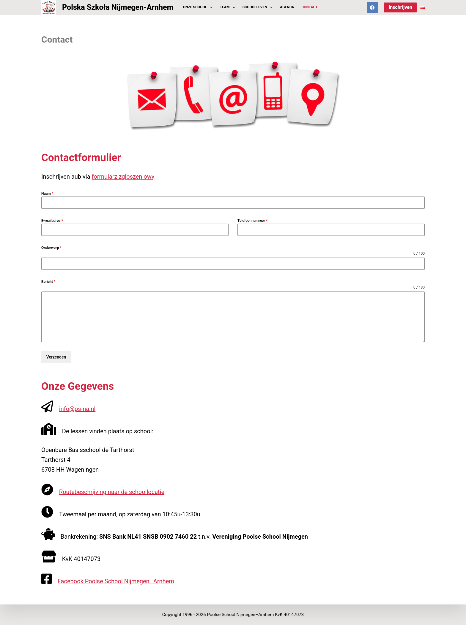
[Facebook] (372, 7)
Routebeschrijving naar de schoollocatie (111, 491)
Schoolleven (259, 7)
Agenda (287, 7)
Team (228, 7)
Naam (47, 193)
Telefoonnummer (252, 221)
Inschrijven (400, 7)
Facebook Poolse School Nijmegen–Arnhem (116, 581)
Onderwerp (51, 248)
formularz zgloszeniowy (123, 176)
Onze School (199, 7)
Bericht (48, 282)
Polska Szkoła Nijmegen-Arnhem (117, 7)
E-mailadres (52, 221)
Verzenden (56, 357)
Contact (309, 7)
